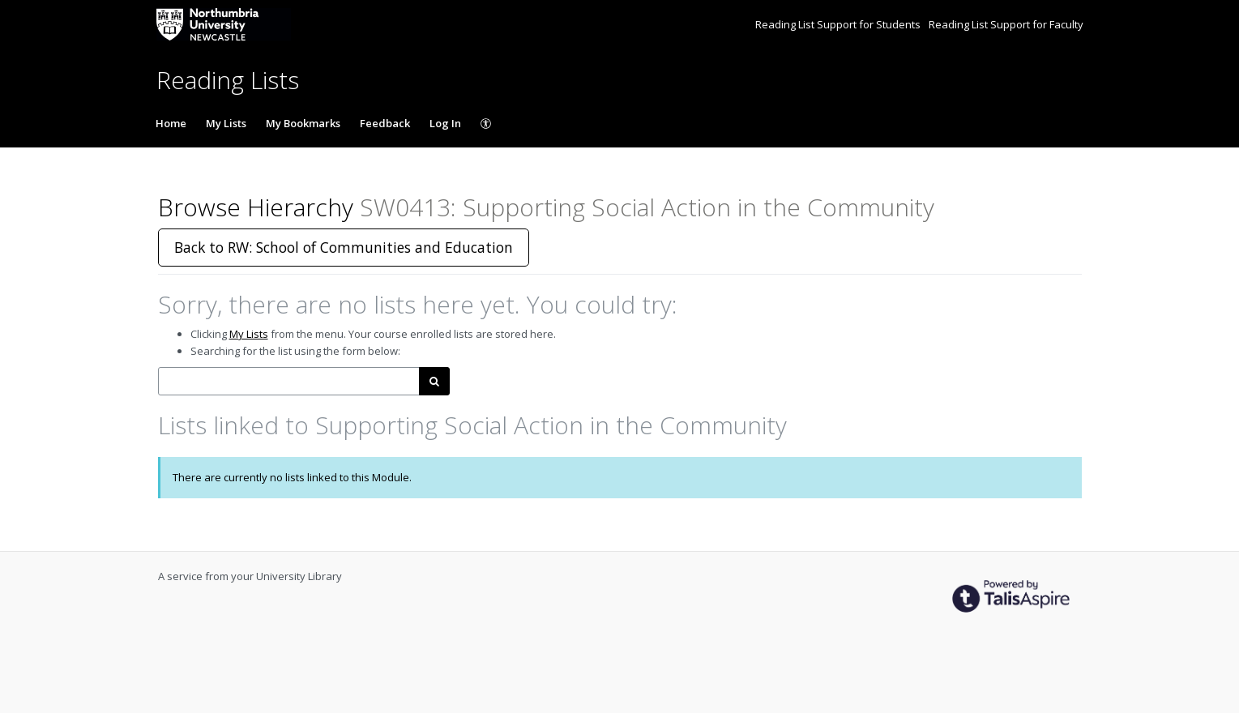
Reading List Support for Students (839, 24)
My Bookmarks (303, 123)
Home (171, 123)
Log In (445, 123)
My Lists (226, 123)
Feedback (385, 123)
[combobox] (289, 381)
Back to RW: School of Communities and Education (343, 247)
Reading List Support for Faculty (1006, 24)
